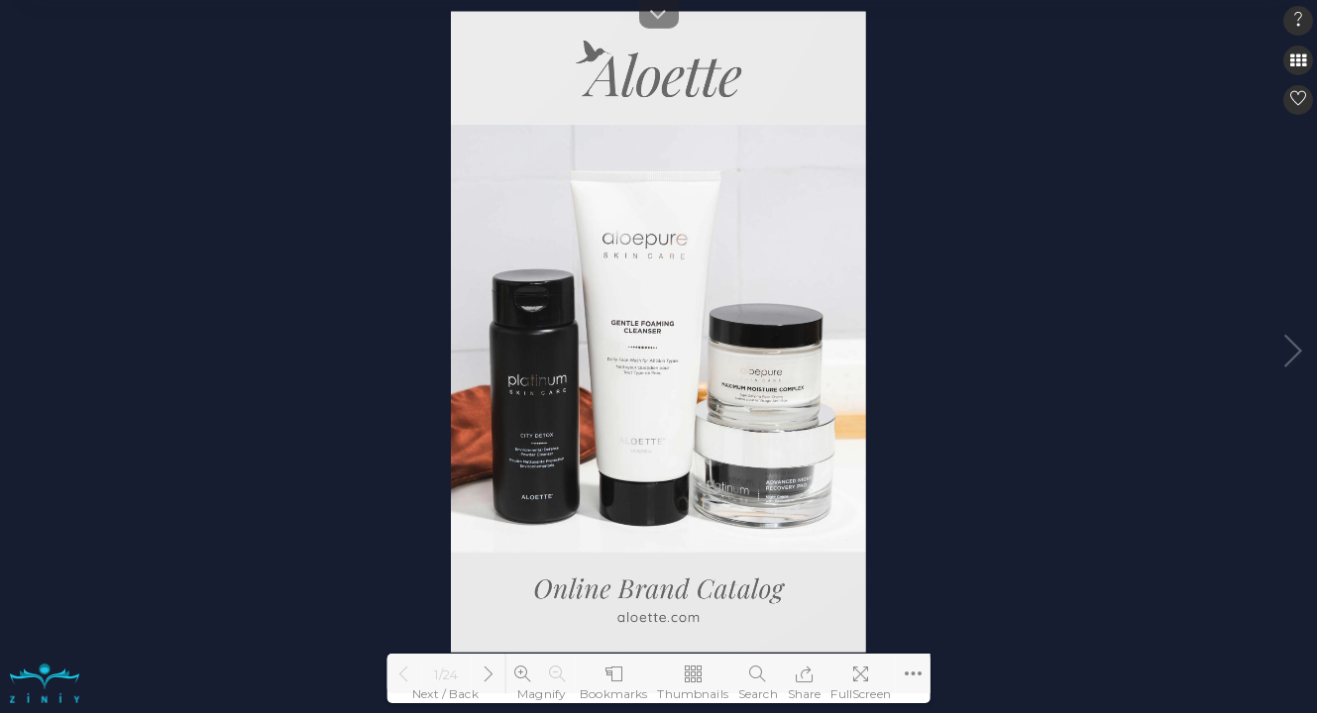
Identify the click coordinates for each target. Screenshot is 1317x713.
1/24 (446, 674)
